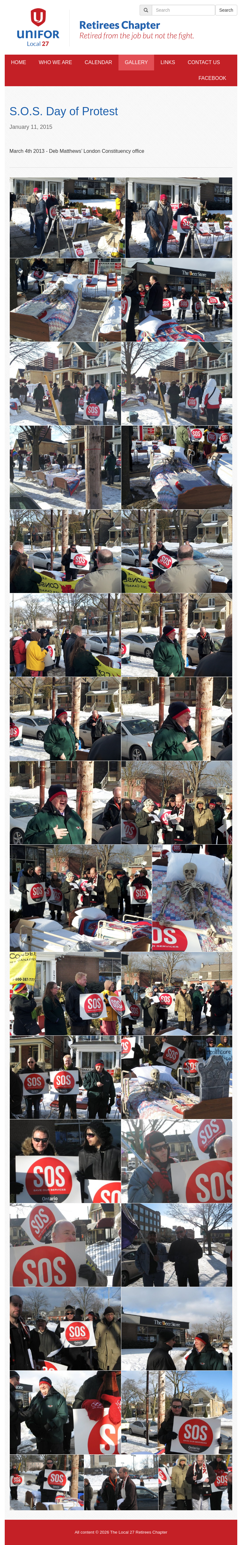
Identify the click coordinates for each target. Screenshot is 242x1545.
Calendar (98, 62)
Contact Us (204, 62)
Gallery (136, 62)
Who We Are (55, 62)
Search (226, 10)
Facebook (212, 78)
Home (18, 62)
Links (167, 62)
